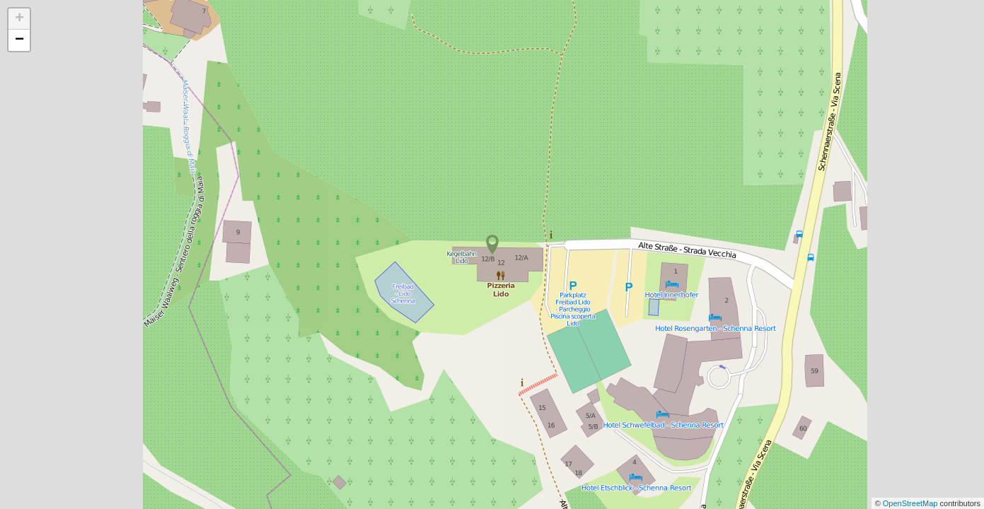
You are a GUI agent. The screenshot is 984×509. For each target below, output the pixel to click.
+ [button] (19, 19)
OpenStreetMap (911, 503)
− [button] (19, 40)
